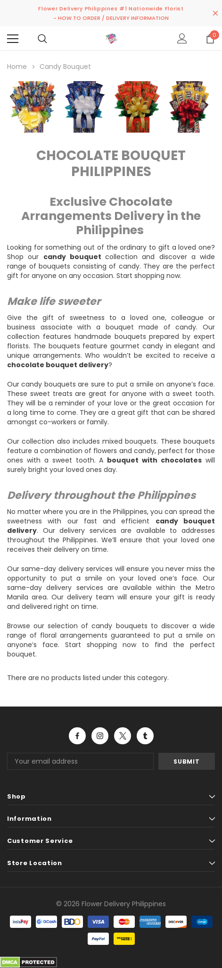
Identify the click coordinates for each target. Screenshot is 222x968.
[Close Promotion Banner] (215, 13)
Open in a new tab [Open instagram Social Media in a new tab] (100, 735)
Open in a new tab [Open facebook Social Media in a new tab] (77, 735)
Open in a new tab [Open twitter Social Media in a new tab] (122, 735)
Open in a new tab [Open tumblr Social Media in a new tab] (145, 735)
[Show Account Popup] (182, 39)
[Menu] (12, 38)
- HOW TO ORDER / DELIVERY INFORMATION (111, 18)
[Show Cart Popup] (210, 39)
